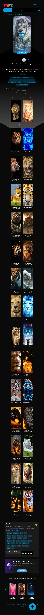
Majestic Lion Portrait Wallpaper (16, 180)
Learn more (22, 570)
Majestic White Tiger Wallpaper (28, 459)
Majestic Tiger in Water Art (16, 291)
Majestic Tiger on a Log (16, 402)
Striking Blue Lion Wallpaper (28, 152)
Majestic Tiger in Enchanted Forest (16, 459)
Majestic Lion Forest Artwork (28, 486)
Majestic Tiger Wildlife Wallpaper (28, 514)
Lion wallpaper (18, 14)
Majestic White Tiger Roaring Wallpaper (28, 291)
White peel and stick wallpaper (29, 82)
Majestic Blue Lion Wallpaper (28, 319)
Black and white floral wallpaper (28, 79)
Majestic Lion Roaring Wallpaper (16, 319)
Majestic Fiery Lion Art (28, 402)
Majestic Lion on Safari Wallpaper (16, 208)
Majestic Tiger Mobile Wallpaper (16, 486)
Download (22, 53)
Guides (22, 606)
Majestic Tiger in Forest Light (16, 514)
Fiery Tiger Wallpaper (28, 207)
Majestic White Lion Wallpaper (28, 124)
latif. (25, 60)
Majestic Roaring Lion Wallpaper (16, 124)
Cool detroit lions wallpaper (22, 84)
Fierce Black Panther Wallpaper (16, 431)
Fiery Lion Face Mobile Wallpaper (28, 431)
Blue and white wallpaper (28, 77)
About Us (13, 604)
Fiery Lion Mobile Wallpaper (28, 375)
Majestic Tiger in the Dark (16, 264)
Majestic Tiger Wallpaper (16, 347)
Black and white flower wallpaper (15, 82)
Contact (8, 604)
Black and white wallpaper (16, 77)
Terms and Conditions (21, 604)
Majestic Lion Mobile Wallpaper (28, 264)
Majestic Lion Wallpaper (16, 151)
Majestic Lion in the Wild (28, 236)
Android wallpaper (16, 528)
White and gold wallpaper (14, 79)
